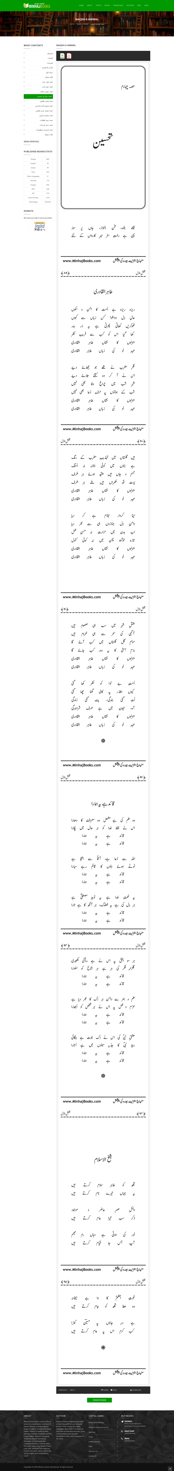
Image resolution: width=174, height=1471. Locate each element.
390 (47, 185)
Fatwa (91, 1437)
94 (48, 163)
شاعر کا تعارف (47, 68)
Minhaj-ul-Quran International (98, 1427)
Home (81, 5)
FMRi (90, 1446)
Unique (33, 159)
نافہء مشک (49, 135)
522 (47, 172)
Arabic (33, 168)
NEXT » (72, 1390)
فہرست (50, 63)
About (89, 5)
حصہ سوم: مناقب (46, 91)
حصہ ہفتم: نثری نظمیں (44, 111)
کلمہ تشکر (49, 77)
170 (47, 181)
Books (107, 5)
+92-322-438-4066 (130, 1433)
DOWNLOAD (135, 1390)
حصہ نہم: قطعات (46, 120)
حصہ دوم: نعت (47, 87)
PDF (33, 189)
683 (47, 159)
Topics (98, 5)
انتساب (50, 58)
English (33, 163)
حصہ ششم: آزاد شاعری (44, 106)
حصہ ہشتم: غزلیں (46, 115)
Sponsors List (93, 1451)
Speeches (92, 1432)
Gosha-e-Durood (94, 1442)
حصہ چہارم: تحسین (44, 96)
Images (33, 185)
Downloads (118, 5)
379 (47, 193)
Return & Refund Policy (96, 1422)
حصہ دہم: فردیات (46, 125)
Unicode (33, 181)
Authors (130, 5)
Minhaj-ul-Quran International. (48, 1467)
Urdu (146, 5)
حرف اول (49, 72)
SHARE (105, 1390)
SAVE (114, 1390)
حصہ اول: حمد (47, 82)
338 (47, 189)
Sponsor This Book (99, 1400)
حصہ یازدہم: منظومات (44, 130)
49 (48, 168)
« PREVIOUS (62, 1390)
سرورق (50, 53)
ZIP (33, 193)
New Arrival (31, 141)
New (139, 5)
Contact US (92, 1456)
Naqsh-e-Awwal (82, 24)
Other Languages (33, 176)
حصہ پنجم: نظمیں (46, 101)
